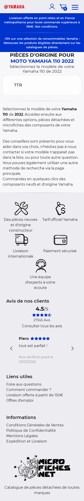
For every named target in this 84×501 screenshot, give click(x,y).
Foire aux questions (23, 384)
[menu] (75, 6)
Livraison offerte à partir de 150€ (34, 395)
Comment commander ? (28, 390)
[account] (53, 6)
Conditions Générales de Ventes (35, 425)
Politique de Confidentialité (31, 430)
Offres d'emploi (19, 400)
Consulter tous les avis (42, 326)
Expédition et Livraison (26, 441)
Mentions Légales (22, 436)
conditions (49, 26)
